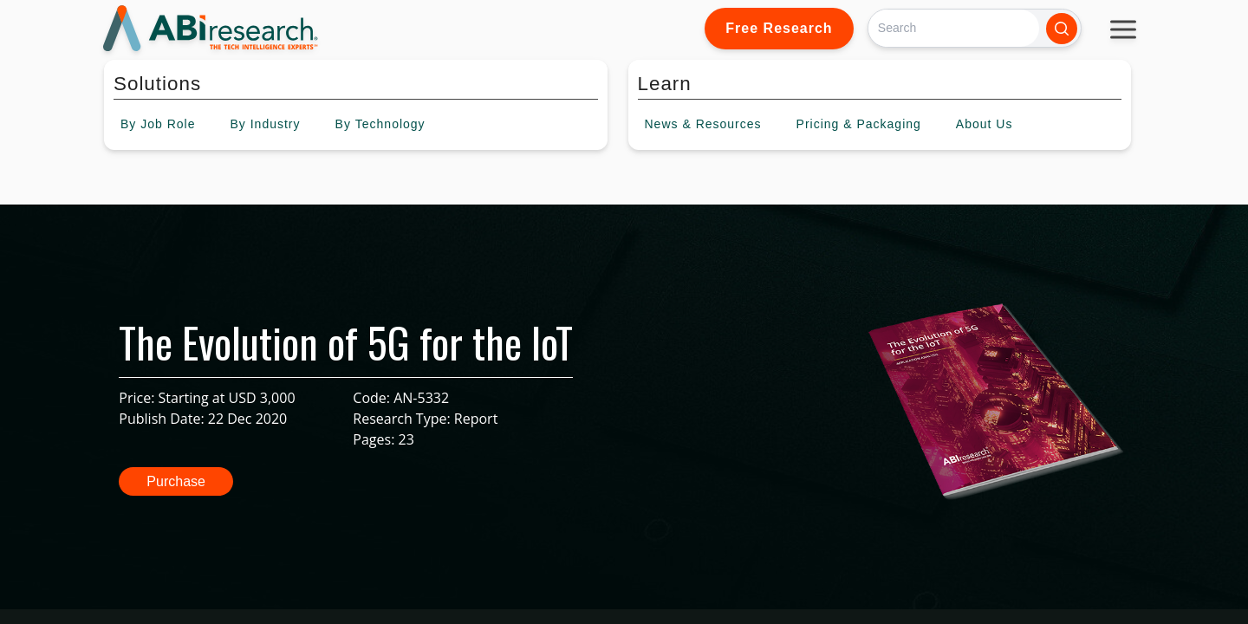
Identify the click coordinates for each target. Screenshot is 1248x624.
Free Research (778, 28)
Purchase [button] (175, 481)
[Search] (953, 28)
